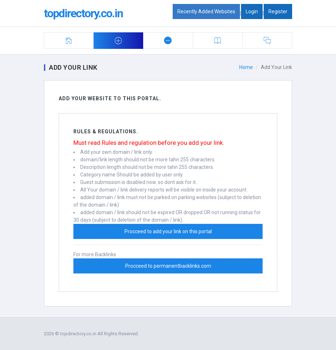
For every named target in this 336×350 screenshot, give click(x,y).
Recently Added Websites (206, 11)
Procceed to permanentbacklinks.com (168, 266)
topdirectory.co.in (83, 13)
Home (246, 67)
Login (252, 11)
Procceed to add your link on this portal (168, 231)
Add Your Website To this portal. (110, 98)
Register (277, 11)
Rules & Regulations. (105, 131)
